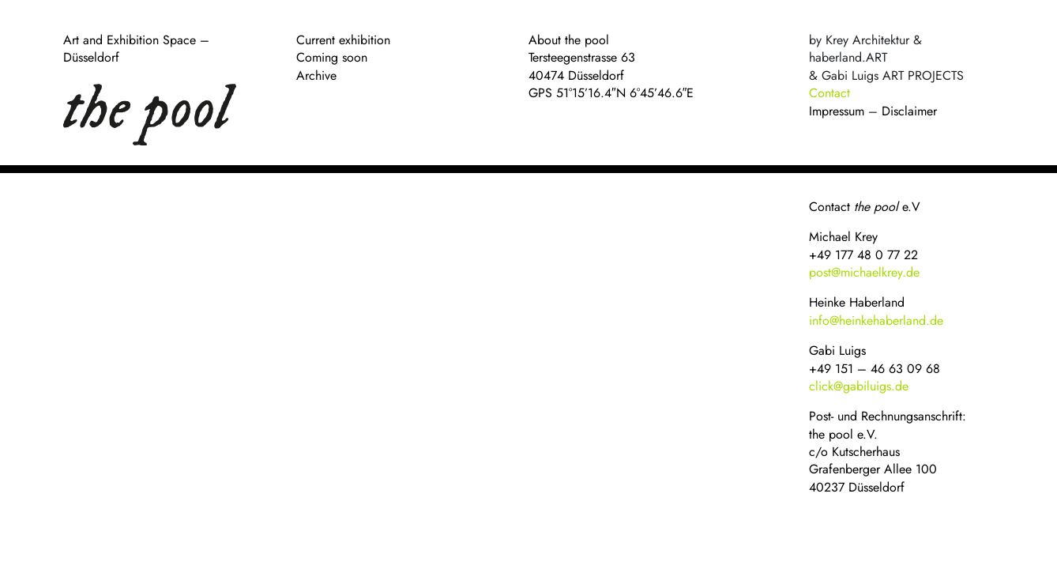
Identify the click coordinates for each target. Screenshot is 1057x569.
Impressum (836, 111)
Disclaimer (909, 111)
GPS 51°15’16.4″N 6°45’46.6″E (611, 93)
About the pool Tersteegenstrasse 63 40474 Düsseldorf (581, 58)
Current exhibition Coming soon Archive (343, 58)
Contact (829, 93)
